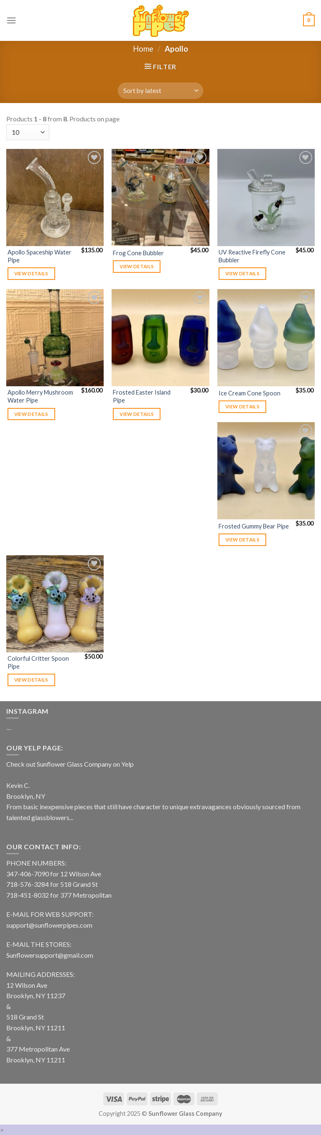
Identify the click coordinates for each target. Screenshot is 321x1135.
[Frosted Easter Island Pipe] (160, 337)
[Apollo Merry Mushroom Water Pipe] (55, 337)
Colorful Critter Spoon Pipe (38, 662)
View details (31, 273)
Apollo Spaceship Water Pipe (39, 256)
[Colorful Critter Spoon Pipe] (55, 603)
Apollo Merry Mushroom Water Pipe (40, 396)
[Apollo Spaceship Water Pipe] (55, 197)
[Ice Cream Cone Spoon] (266, 337)
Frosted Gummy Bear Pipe (254, 526)
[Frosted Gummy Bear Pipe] (266, 470)
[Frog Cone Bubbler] (160, 197)
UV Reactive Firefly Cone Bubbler (252, 256)
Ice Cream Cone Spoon (249, 393)
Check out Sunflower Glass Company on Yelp (70, 764)
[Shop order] (160, 91)
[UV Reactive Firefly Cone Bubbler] (266, 197)
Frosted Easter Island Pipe (142, 396)
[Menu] (11, 20)
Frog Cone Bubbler (138, 253)
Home (143, 48)
